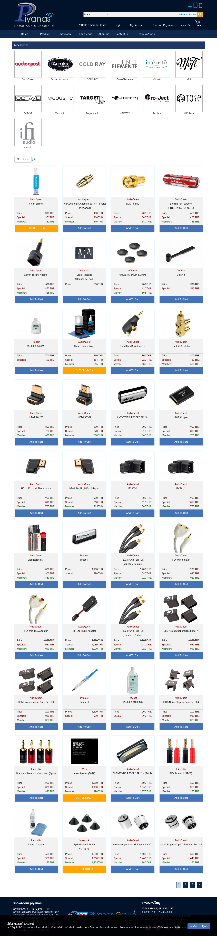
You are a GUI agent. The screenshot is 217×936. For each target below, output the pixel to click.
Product (45, 34)
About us (103, 34)
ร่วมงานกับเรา (146, 34)
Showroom (65, 34)
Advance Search (187, 14)
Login (118, 25)
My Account (137, 25)
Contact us (122, 34)
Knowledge (85, 34)
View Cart (187, 25)
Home (24, 34)
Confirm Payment (163, 25)
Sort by (21, 159)
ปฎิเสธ (204, 926)
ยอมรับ (193, 926)
